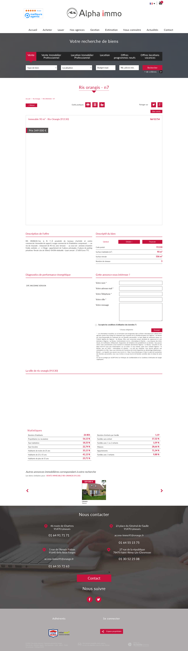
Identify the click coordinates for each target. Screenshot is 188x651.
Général (106, 242)
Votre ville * (101, 299)
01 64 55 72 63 (59, 566)
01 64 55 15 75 (129, 542)
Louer (61, 29)
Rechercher (152, 67)
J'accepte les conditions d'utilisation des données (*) (117, 325)
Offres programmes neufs (124, 56)
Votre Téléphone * (104, 294)
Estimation (111, 29)
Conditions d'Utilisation (148, 357)
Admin (61, 645)
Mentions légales (39, 645)
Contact (168, 29)
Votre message (102, 305)
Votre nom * (101, 283)
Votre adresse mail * (104, 288)
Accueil (33, 29)
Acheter (47, 29)
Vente (31, 55)
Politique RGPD (39, 647)
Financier (152, 242)
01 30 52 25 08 (129, 559)
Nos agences (77, 29)
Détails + (129, 242)
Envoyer (157, 330)
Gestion (94, 29)
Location (105, 55)
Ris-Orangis (36, 99)
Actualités (152, 29)
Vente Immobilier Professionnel (51, 56)
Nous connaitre (132, 29)
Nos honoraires (49, 645)
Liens (56, 645)
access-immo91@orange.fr (129, 535)
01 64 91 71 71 (59, 535)
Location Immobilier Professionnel (82, 56)
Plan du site (29, 645)
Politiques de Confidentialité (129, 357)
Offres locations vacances (150, 56)
